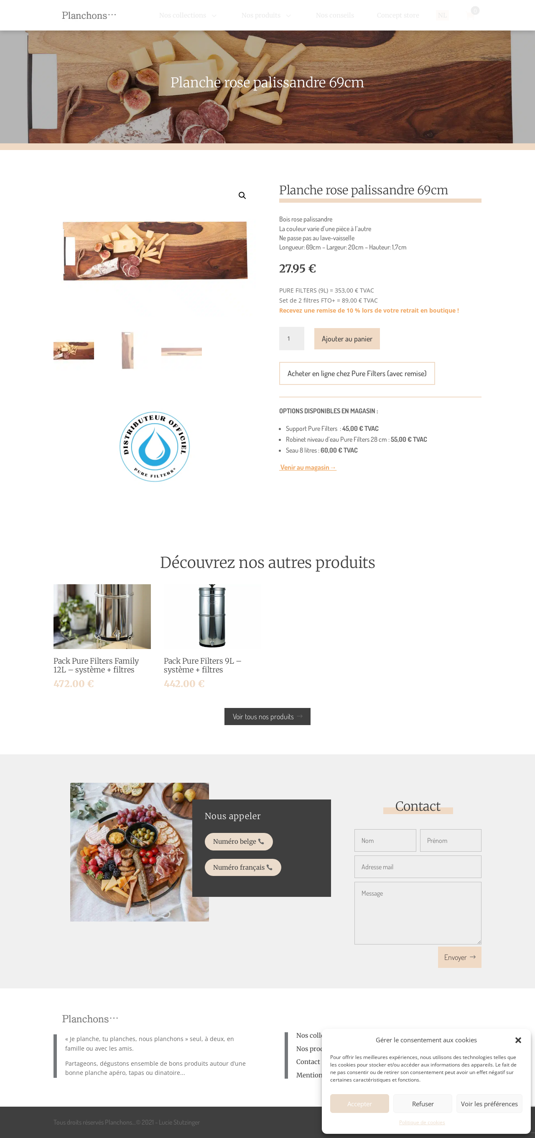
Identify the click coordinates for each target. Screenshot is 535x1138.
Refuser (423, 1104)
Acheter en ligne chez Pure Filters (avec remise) (357, 373)
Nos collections (319, 1035)
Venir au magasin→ (307, 467)
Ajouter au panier (347, 338)
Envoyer (455, 957)
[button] (518, 1040)
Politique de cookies (422, 1122)
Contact (308, 1062)
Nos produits (315, 1049)
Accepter (359, 1104)
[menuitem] (189, 15)
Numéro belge (241, 843)
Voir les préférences (489, 1104)
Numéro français (244, 863)
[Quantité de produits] (291, 338)
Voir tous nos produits (263, 716)
